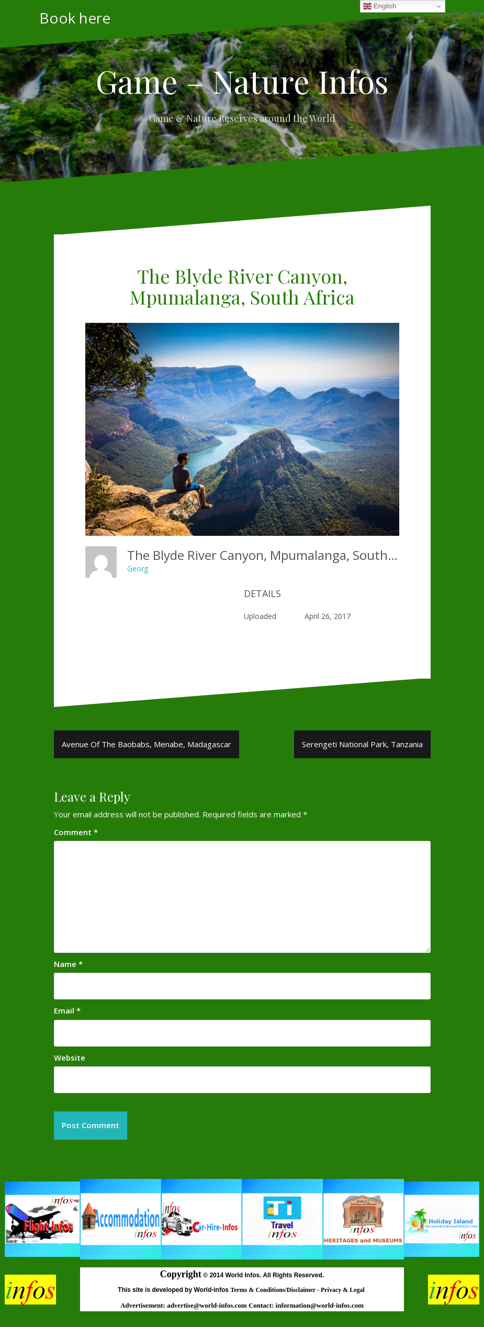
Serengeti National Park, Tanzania (362, 744)
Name (68, 964)
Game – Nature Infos (242, 81)
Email (67, 1010)
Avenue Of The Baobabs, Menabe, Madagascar (146, 744)
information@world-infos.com (320, 1305)
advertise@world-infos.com (208, 1305)
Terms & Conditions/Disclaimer (273, 1290)
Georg (137, 568)
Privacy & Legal (343, 1290)
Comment (76, 832)
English (379, 6)
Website (69, 1057)
